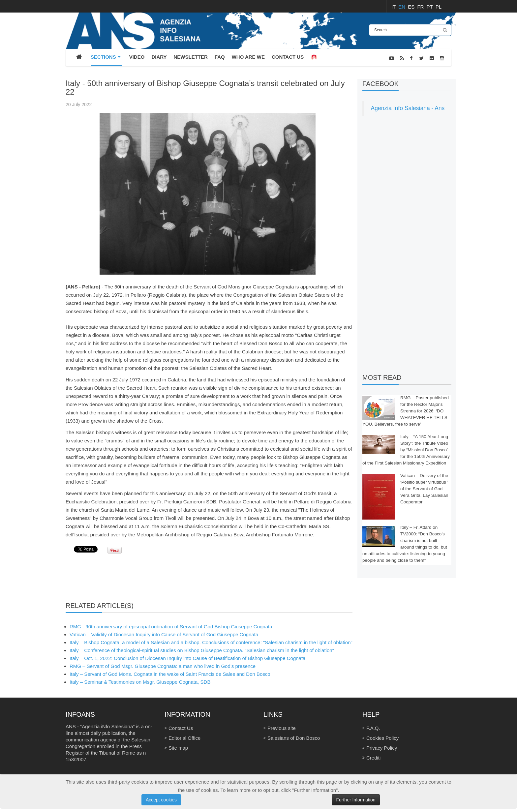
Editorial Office (184, 738)
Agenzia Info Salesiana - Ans (408, 108)
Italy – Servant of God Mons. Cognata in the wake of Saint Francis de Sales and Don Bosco (170, 674)
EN (402, 7)
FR (421, 7)
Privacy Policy (381, 748)
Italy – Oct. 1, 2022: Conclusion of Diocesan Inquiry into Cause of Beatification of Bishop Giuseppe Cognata (187, 658)
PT (430, 7)
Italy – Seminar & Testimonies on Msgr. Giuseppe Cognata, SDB (140, 682)
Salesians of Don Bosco (293, 738)
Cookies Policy (382, 738)
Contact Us (180, 728)
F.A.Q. (373, 728)
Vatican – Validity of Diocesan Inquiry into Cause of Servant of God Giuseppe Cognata (164, 634)
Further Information (355, 799)
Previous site (281, 728)
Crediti (373, 758)
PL (438, 7)
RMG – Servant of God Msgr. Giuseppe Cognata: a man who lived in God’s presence (163, 666)
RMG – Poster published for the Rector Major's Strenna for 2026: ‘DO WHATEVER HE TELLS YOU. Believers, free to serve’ (405, 411)
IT (394, 7)
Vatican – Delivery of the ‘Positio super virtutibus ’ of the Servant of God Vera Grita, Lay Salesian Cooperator (424, 488)
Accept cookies (161, 799)
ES (412, 7)
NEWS (445, 75)
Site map (178, 748)
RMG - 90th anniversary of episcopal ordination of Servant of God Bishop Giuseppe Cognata (171, 626)
